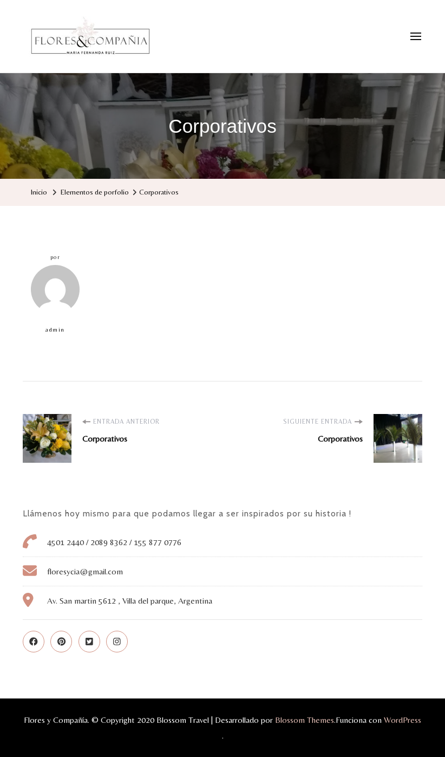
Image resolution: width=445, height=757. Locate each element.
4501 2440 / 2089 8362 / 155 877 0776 (114, 542)
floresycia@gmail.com (85, 571)
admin (55, 299)
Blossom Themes (304, 720)
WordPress (402, 720)
